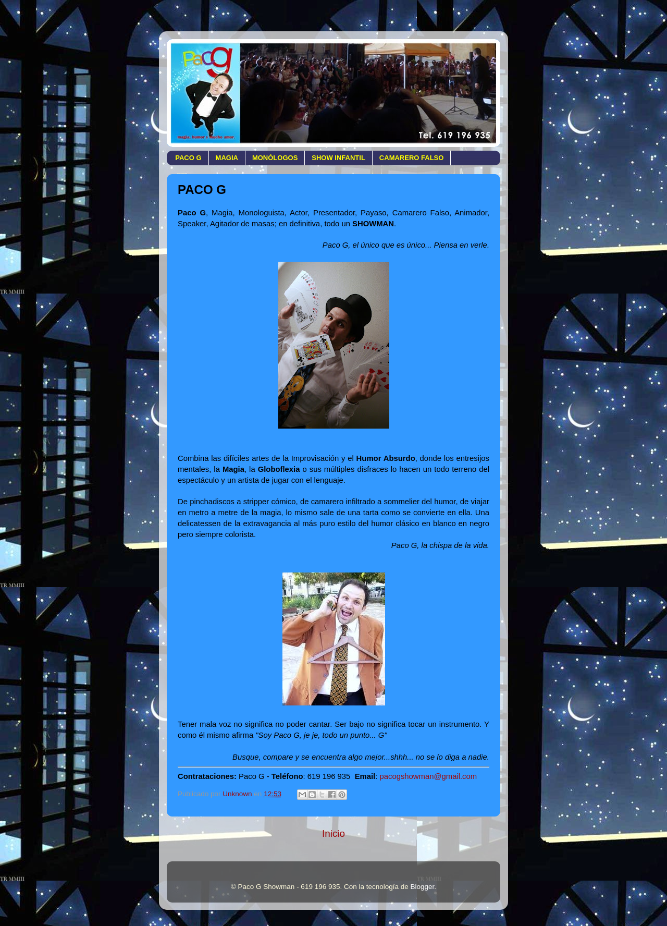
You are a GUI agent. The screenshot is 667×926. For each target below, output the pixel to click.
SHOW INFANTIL (338, 158)
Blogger (423, 887)
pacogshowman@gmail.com (428, 776)
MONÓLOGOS (275, 158)
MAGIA (227, 158)
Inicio (333, 833)
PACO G (188, 158)
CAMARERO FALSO (411, 158)
